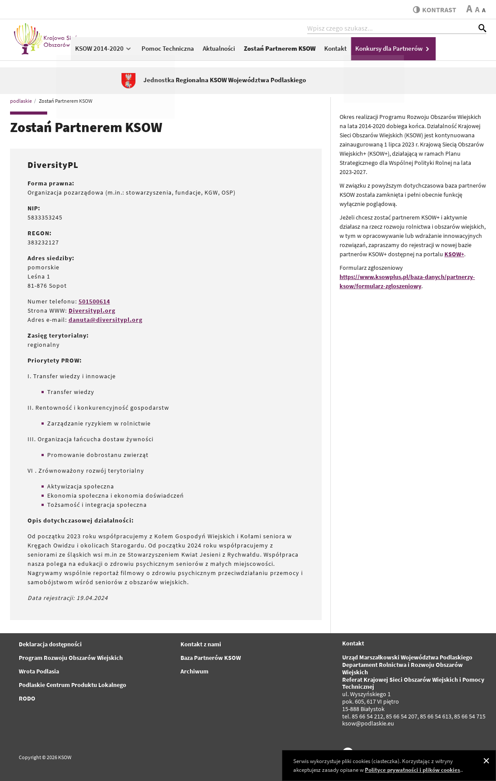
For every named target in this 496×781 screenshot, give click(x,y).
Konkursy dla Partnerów (444, 51)
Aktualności (269, 51)
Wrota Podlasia (39, 671)
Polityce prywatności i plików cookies (412, 770)
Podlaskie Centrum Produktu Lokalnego (72, 685)
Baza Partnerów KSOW (210, 658)
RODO (27, 698)
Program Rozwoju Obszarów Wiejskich (71, 658)
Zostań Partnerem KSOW (330, 51)
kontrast (433, 9)
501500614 (94, 301)
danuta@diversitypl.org (105, 320)
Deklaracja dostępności (50, 644)
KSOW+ (454, 254)
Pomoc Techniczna (218, 51)
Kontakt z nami (200, 644)
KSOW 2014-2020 (154, 51)
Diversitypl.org (92, 310)
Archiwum (194, 671)
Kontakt (386, 51)
